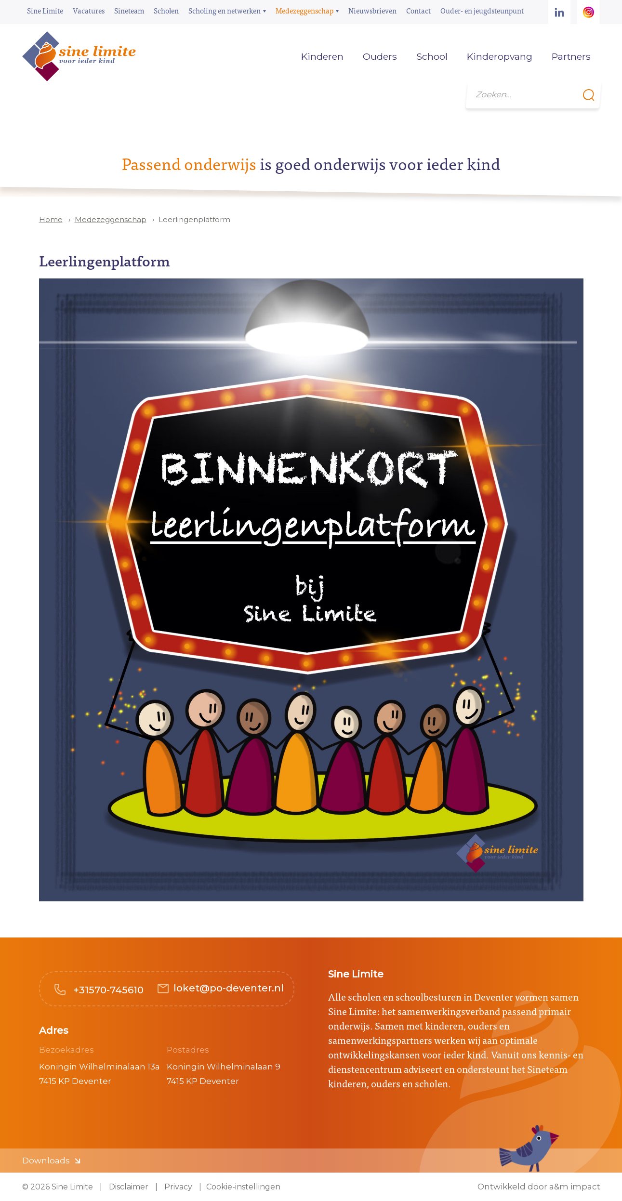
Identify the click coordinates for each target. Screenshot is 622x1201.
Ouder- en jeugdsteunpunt (482, 10)
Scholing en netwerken (224, 10)
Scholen (166, 10)
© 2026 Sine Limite (57, 1186)
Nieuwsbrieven (372, 10)
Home (277, 56)
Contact (418, 10)
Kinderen (322, 56)
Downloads (46, 1160)
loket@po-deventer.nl (228, 988)
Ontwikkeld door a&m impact (538, 1186)
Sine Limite (45, 10)
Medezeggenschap (304, 10)
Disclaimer (127, 1186)
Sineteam (129, 10)
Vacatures (89, 10)
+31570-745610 (107, 990)
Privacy (177, 1186)
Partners (571, 56)
